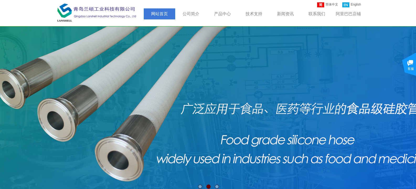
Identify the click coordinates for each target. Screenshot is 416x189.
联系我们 (316, 14)
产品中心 (222, 14)
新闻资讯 (285, 14)
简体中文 (327, 4)
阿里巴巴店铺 (348, 14)
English (351, 4)
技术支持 (254, 14)
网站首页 (159, 14)
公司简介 (191, 14)
